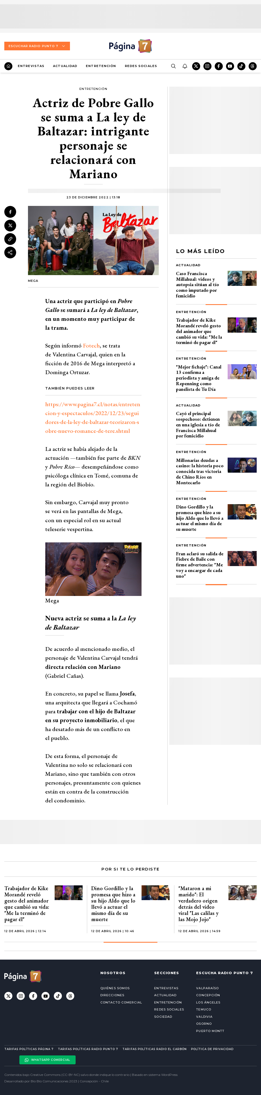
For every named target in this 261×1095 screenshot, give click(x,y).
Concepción (208, 995)
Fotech (91, 345)
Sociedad (163, 1017)
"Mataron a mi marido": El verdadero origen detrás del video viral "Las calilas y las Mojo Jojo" (198, 904)
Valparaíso (207, 988)
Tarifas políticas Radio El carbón (154, 1049)
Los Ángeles (208, 1002)
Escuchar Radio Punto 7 (37, 46)
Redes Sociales (141, 66)
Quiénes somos (115, 988)
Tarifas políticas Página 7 (29, 1049)
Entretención (101, 66)
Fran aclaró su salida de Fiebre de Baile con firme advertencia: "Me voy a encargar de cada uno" (199, 564)
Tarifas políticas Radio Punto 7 (88, 1049)
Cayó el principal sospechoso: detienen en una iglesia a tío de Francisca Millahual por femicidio (198, 424)
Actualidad (65, 66)
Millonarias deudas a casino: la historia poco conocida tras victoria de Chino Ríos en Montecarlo (200, 471)
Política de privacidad (212, 1049)
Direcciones (112, 995)
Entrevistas (31, 66)
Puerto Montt (210, 1031)
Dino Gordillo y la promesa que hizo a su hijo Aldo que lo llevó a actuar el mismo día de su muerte (199, 518)
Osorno (204, 1024)
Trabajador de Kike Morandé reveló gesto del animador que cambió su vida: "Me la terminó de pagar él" (199, 331)
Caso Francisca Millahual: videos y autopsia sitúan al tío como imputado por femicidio (197, 284)
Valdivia (204, 1017)
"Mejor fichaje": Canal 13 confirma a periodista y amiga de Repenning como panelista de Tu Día (198, 378)
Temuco (203, 1009)
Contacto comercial (121, 1002)
